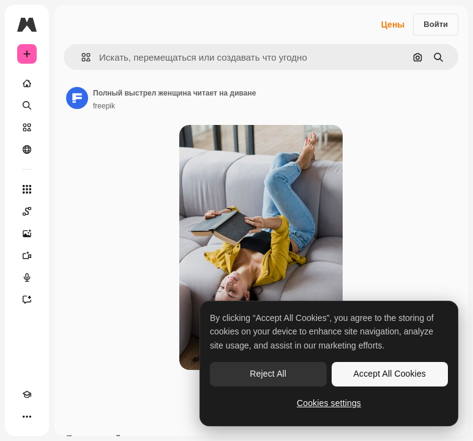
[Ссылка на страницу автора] (77, 98)
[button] (81, 57)
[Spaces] (27, 211)
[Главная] (27, 83)
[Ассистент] (27, 299)
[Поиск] (27, 105)
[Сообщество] (27, 149)
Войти (435, 24)
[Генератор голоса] (27, 277)
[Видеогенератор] (27, 255)
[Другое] (27, 416)
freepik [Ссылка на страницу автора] (104, 106)
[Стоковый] (27, 127)
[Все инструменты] (27, 189)
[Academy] (27, 394)
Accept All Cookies (390, 374)
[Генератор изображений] (27, 233)
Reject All (268, 374)
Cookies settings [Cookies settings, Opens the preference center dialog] (329, 403)
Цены (393, 24)
